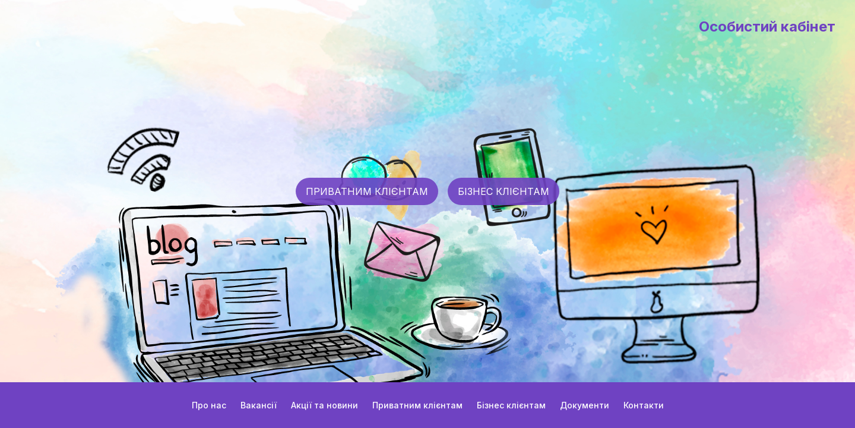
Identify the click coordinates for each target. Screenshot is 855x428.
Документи (584, 405)
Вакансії (258, 405)
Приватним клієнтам (417, 405)
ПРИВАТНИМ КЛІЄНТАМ (367, 191)
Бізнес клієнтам (511, 405)
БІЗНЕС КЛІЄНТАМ (503, 191)
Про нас (209, 405)
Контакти (643, 405)
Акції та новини (324, 405)
